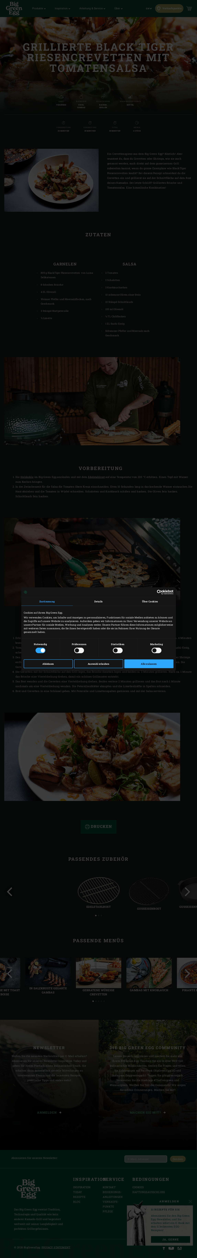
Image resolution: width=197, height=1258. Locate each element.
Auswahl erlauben (98, 663)
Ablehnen (48, 663)
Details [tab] (98, 601)
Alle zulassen (149, 663)
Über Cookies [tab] (150, 601)
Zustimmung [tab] (47, 601)
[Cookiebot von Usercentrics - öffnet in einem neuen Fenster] (158, 592)
